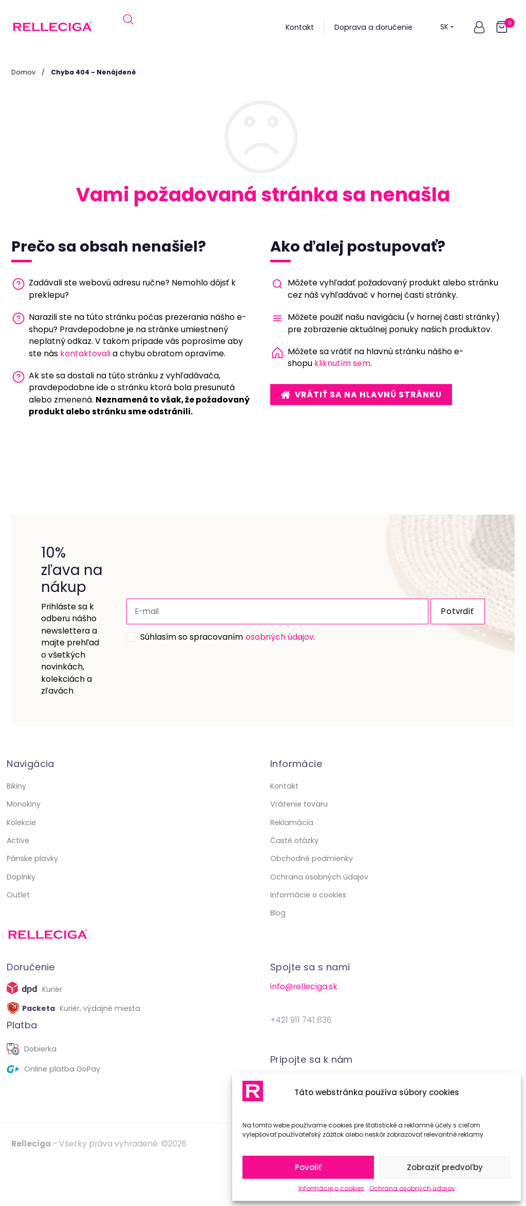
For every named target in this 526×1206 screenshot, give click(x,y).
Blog (278, 954)
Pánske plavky (32, 900)
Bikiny (16, 827)
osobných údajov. (265, 657)
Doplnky (21, 918)
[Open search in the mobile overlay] (128, 27)
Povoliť (308, 1167)
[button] (479, 27)
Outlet (18, 936)
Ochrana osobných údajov (412, 1188)
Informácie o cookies (331, 1188)
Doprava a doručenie (373, 27)
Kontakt (300, 27)
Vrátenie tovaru (299, 845)
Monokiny (24, 845)
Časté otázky (294, 882)
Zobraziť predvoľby (445, 1167)
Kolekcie (21, 863)
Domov (23, 72)
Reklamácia (291, 863)
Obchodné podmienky (311, 900)
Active (18, 882)
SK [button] (447, 27)
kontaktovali (85, 353)
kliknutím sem (342, 363)
